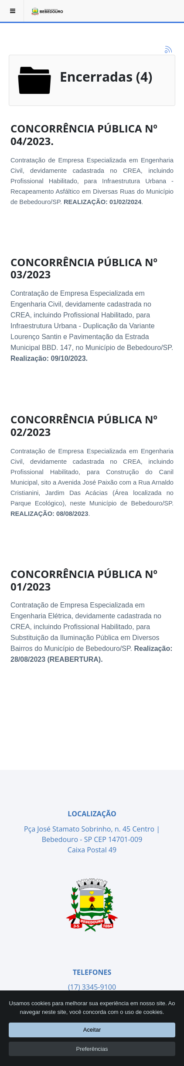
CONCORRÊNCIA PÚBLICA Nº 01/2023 (83, 580)
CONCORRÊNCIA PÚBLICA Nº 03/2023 (83, 268)
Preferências (92, 1049)
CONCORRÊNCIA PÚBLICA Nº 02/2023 (83, 425)
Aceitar (92, 1030)
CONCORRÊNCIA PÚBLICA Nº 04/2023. (83, 134)
